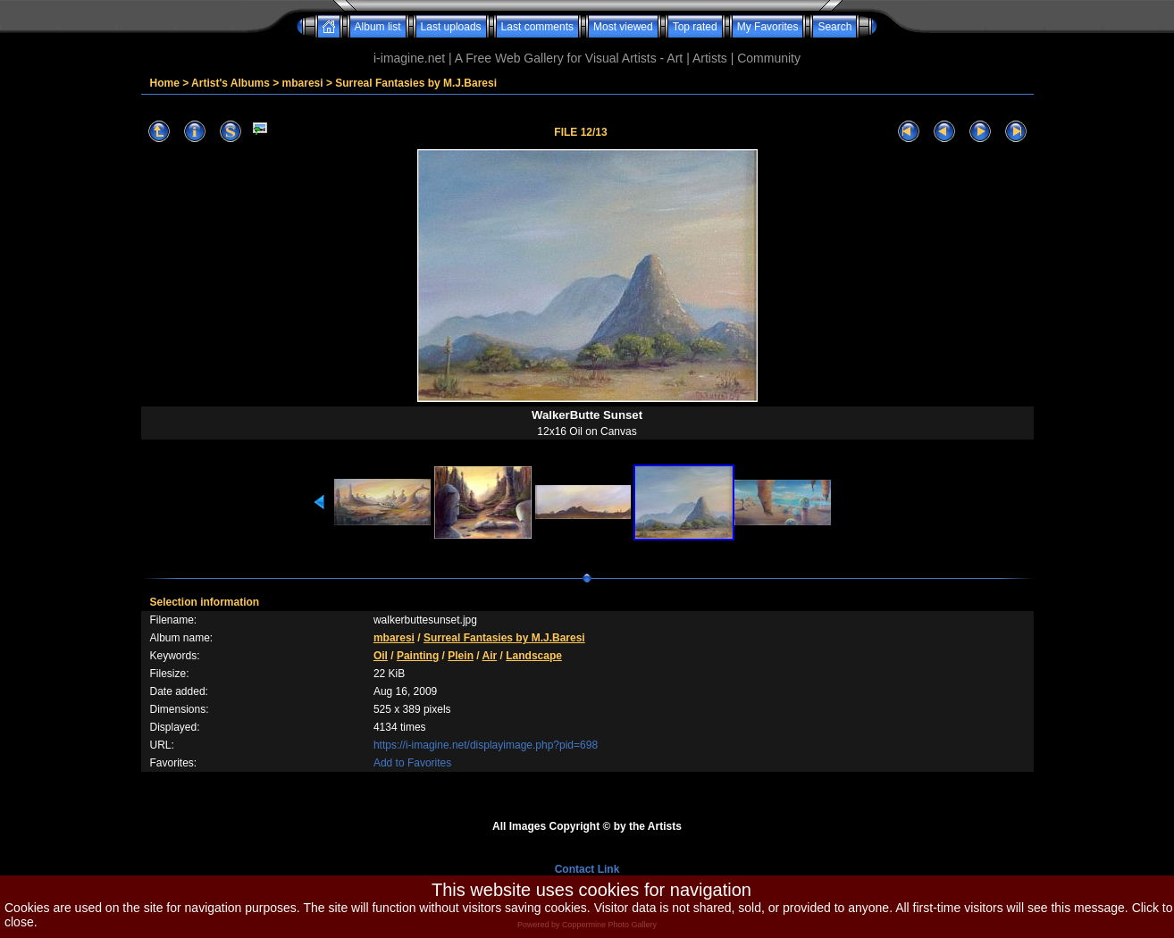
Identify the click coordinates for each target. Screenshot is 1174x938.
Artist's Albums (230, 83)
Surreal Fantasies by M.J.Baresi (416, 83)
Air (490, 655)
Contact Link (587, 869)
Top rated (695, 27)
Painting (418, 655)
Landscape (534, 655)
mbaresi (302, 83)
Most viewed (623, 27)
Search (834, 27)
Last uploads (451, 27)
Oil (380, 655)
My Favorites (768, 27)
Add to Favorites (412, 763)
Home (165, 83)
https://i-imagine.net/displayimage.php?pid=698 (485, 745)
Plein (461, 655)
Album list (378, 27)
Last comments (537, 27)
